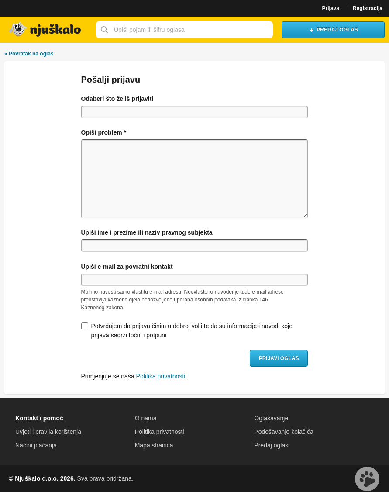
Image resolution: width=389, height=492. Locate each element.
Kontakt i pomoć (39, 418)
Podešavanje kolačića (283, 431)
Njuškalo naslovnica (45, 30)
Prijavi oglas (279, 358)
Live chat (367, 479)
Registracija (367, 8)
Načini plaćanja (36, 445)
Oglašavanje (271, 418)
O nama (146, 418)
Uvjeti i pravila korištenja (48, 431)
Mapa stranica (154, 445)
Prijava (330, 8)
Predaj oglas (271, 445)
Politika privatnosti (161, 376)
